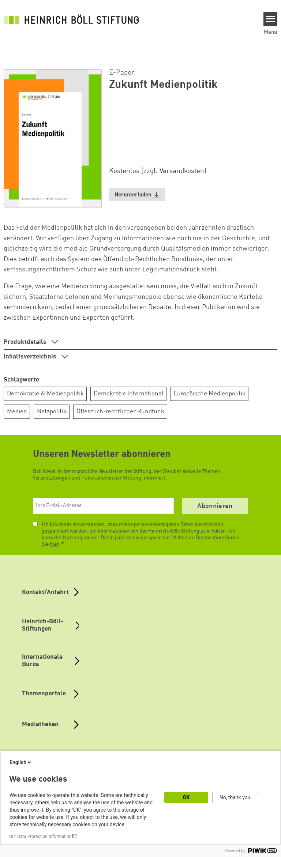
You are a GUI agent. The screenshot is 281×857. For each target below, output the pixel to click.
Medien (17, 412)
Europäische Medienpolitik (209, 394)
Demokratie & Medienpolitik (45, 394)
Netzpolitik (52, 412)
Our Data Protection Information (40, 836)
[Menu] (270, 19)
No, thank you (235, 797)
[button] (137, 195)
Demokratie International (129, 394)
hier (54, 544)
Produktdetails (26, 342)
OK (186, 797)
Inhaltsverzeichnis (31, 357)
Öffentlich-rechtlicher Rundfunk (120, 412)
